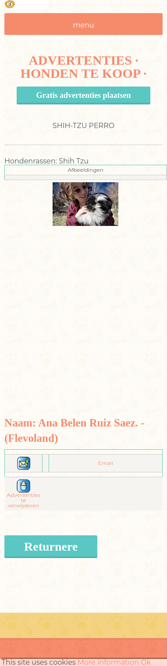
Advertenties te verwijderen (23, 495)
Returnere (51, 546)
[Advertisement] (82, 308)
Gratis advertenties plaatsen (83, 95)
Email (105, 463)
